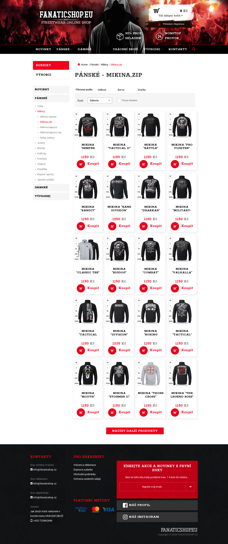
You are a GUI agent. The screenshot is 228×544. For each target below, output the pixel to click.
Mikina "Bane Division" (119, 208)
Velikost (102, 89)
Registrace (179, 24)
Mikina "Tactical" (182, 332)
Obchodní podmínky (85, 474)
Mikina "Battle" (150, 146)
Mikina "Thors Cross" (151, 395)
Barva (121, 89)
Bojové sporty (45, 174)
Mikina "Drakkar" (150, 208)
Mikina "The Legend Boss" (181, 395)
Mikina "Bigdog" (119, 270)
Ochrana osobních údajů (87, 478)
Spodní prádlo (45, 179)
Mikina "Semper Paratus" (88, 148)
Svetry (41, 142)
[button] (64, 49)
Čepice (41, 163)
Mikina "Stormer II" (119, 395)
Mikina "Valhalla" (182, 270)
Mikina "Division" (119, 332)
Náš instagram (141, 517)
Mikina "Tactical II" (119, 146)
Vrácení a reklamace (85, 465)
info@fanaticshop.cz (44, 469)
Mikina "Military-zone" (182, 210)
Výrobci (43, 75)
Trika (40, 106)
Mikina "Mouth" (88, 395)
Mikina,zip (116, 64)
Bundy (41, 148)
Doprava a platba (83, 469)
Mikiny (104, 64)
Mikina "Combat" (150, 270)
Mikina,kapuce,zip (50, 132)
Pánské (94, 64)
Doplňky (42, 169)
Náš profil (136, 505)
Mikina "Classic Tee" (87, 270)
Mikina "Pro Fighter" (182, 146)
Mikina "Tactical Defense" (88, 334)
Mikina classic (48, 116)
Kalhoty (41, 153)
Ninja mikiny (47, 137)
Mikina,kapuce (48, 127)
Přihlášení (168, 24)
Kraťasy (42, 158)
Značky (142, 89)
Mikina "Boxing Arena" (150, 334)
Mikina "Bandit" (88, 208)
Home (84, 64)
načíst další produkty (135, 431)
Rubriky (43, 65)
